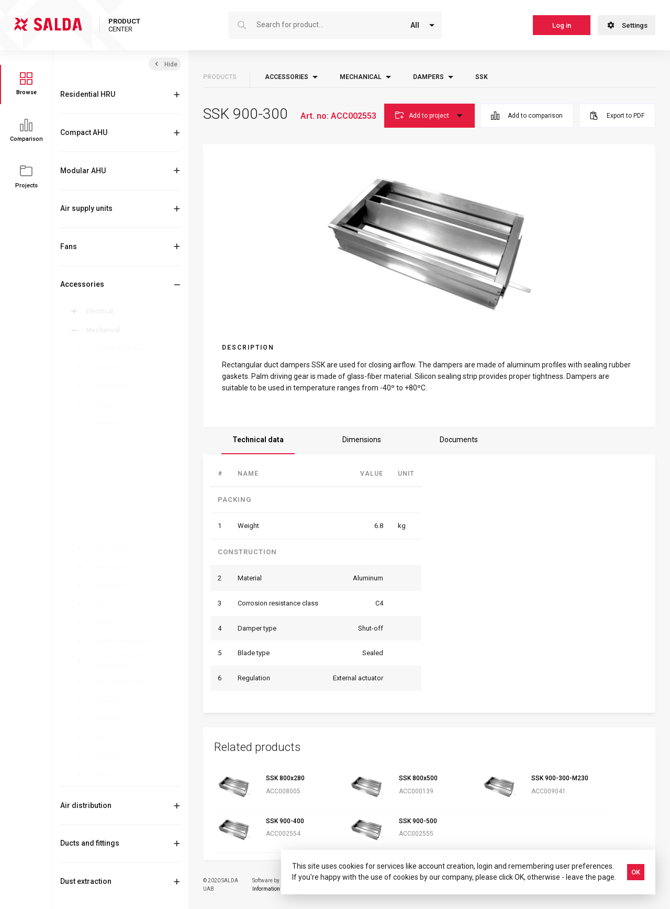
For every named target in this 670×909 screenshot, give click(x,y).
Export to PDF (617, 115)
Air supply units (86, 208)
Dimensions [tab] (361, 439)
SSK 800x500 (418, 778)
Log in (561, 25)
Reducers (109, 700)
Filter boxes (112, 585)
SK (104, 452)
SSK (106, 530)
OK (635, 872)
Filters (104, 604)
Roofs (104, 737)
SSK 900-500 (418, 821)
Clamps (106, 404)
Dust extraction (85, 881)
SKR (106, 517)
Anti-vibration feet (122, 348)
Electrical (101, 311)
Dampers (108, 423)
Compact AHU (83, 132)
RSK (106, 478)
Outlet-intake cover (123, 681)
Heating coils (114, 566)
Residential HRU (87, 94)
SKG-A (110, 491)
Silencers (109, 755)
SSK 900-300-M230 (559, 778)
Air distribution (85, 805)
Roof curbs (111, 718)
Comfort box (113, 385)
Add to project (429, 115)
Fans (68, 246)
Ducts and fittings (89, 843)
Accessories (82, 284)
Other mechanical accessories (121, 660)
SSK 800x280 (285, 778)
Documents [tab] (459, 439)
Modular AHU (83, 170)
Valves (105, 774)
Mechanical (104, 330)
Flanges (106, 622)
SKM (107, 504)
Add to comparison (527, 115)
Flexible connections (125, 641)
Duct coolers (113, 548)
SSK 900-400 (285, 821)
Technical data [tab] (258, 439)
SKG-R (109, 465)
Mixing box (110, 367)
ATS (106, 439)
